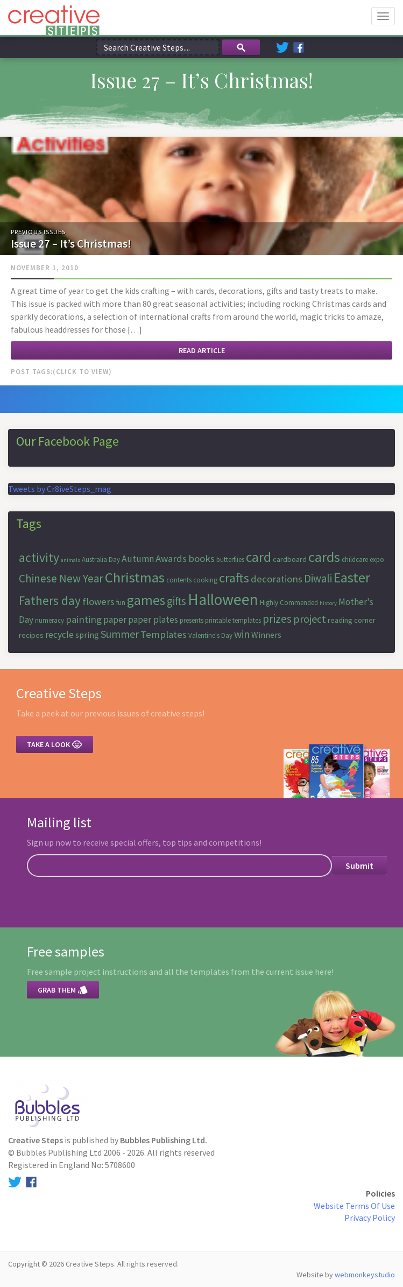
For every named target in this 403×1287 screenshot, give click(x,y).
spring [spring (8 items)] (87, 634)
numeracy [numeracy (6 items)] (49, 620)
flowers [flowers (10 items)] (98, 601)
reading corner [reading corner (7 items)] (352, 620)
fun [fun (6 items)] (120, 602)
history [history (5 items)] (328, 603)
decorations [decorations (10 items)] (276, 579)
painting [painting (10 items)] (84, 619)
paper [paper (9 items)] (114, 619)
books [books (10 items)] (201, 558)
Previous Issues (38, 232)
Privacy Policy (369, 1217)
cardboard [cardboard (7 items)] (290, 559)
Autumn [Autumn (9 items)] (138, 559)
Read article (202, 350)
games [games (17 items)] (146, 600)
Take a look (54, 744)
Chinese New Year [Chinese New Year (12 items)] (61, 578)
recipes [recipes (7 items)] (31, 635)
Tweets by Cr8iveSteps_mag (59, 488)
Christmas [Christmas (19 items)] (135, 577)
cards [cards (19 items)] (324, 557)
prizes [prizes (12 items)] (277, 618)
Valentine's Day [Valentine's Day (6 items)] (210, 635)
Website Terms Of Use (354, 1205)
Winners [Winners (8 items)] (266, 634)
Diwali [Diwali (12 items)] (318, 578)
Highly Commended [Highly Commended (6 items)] (289, 602)
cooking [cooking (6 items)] (205, 580)
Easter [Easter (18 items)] (352, 577)
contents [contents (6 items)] (179, 580)
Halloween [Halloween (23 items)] (223, 599)
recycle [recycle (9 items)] (59, 635)
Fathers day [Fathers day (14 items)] (50, 600)
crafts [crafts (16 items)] (234, 577)
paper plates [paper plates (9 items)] (153, 619)
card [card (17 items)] (258, 557)
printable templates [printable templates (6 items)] (233, 620)
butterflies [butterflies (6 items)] (230, 559)
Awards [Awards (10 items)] (171, 558)
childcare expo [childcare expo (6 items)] (363, 559)
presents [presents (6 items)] (191, 620)
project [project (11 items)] (309, 618)
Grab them (63, 989)
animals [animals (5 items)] (70, 560)
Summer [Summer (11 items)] (120, 634)
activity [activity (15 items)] (39, 557)
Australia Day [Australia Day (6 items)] (101, 559)
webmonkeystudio (365, 1274)
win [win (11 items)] (242, 634)
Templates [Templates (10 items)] (163, 634)
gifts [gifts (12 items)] (176, 601)
